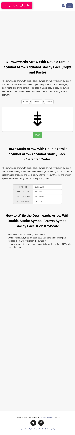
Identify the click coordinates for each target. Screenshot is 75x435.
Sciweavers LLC (46, 417)
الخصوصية (22, 429)
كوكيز (30, 429)
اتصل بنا (45, 429)
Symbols (37, 102)
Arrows (49, 102)
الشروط (37, 429)
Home (25, 102)
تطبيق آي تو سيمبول (17, 5)
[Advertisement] (38, 34)
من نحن (54, 429)
